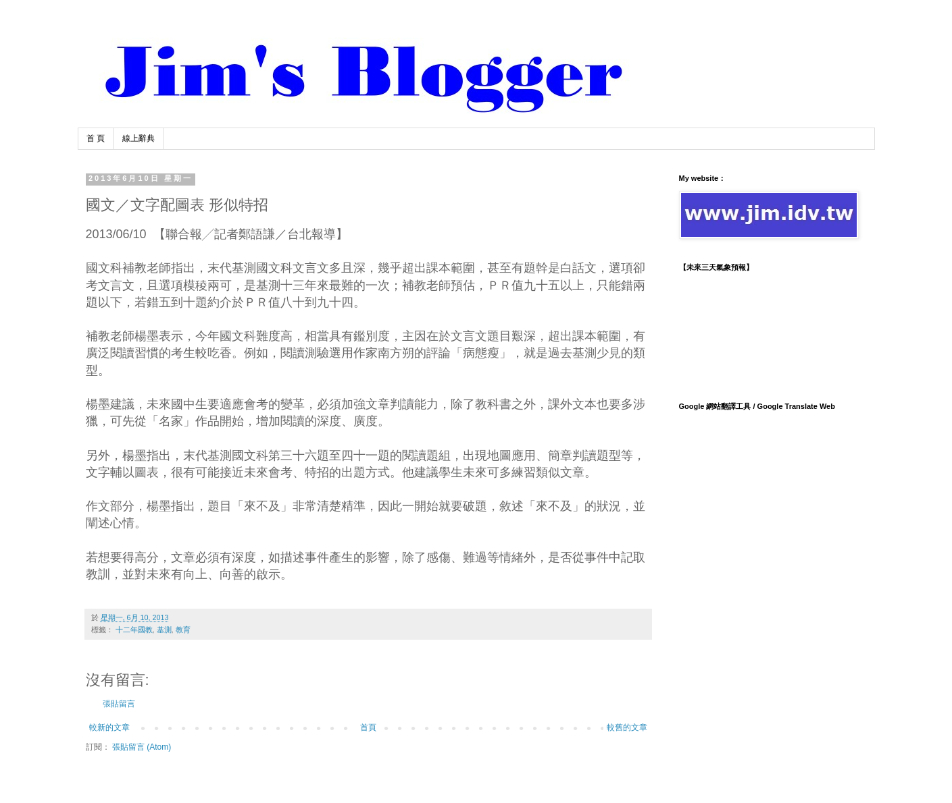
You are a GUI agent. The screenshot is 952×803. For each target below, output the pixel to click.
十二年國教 (134, 630)
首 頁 (95, 138)
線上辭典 (138, 138)
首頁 (368, 727)
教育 (183, 630)
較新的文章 (109, 727)
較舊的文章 (627, 727)
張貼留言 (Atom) (141, 747)
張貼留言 (119, 704)
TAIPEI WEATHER (767, 330)
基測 (164, 630)
